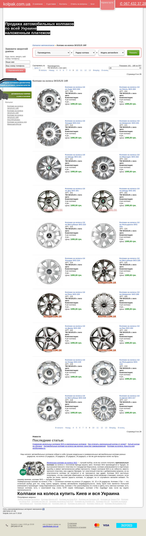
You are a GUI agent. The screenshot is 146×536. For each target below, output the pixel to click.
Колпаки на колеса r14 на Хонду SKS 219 (75, 361)
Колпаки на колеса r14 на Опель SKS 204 (129, 88)
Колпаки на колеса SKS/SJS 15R (15, 112)
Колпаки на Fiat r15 (40, 501)
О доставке (72, 525)
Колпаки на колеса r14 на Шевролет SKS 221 (129, 122)
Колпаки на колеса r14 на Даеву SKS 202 (75, 327)
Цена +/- (37, 68)
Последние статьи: (48, 440)
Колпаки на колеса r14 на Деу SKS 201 (75, 190)
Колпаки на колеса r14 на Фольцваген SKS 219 (129, 362)
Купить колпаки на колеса (29, 499)
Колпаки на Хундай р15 (85, 501)
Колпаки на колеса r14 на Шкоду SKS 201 (129, 190)
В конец (105, 70)
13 (90, 70)
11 (81, 70)
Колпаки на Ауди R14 (68, 499)
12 (85, 70)
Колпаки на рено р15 (76, 503)
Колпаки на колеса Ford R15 (61, 501)
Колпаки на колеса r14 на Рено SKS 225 (75, 293)
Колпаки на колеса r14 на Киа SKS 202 (129, 327)
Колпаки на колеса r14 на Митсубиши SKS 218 (75, 397)
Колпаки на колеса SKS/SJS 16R (15, 116)
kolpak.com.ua (16, 4)
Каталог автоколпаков (43, 45)
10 (77, 70)
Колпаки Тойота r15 (95, 503)
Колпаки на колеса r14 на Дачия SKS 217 (129, 397)
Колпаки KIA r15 (103, 501)
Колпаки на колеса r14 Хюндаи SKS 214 (75, 122)
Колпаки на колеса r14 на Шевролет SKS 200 (129, 293)
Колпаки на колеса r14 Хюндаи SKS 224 (75, 259)
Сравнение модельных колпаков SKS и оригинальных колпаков (59, 444)
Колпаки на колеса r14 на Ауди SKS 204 (75, 88)
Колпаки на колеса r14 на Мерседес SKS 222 (129, 156)
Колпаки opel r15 (59, 503)
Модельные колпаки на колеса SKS (62, 463)
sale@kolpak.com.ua (50, 526)
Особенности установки (77, 527)
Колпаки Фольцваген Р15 (115, 503)
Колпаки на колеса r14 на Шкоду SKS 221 (75, 156)
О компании (72, 523)
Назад (51, 70)
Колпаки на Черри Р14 (110, 499)
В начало (43, 70)
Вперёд (96, 70)
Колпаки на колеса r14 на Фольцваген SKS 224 (129, 224)
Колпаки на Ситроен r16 (89, 499)
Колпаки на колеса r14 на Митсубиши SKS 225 (129, 259)
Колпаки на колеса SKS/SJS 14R (15, 107)
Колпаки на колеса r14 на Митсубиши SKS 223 (75, 223)
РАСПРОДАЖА (13, 120)
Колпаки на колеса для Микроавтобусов (17, 123)
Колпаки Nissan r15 (42, 503)
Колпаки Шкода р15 (49, 499)
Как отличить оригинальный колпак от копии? (107, 444)
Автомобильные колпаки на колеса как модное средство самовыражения (75, 446)
